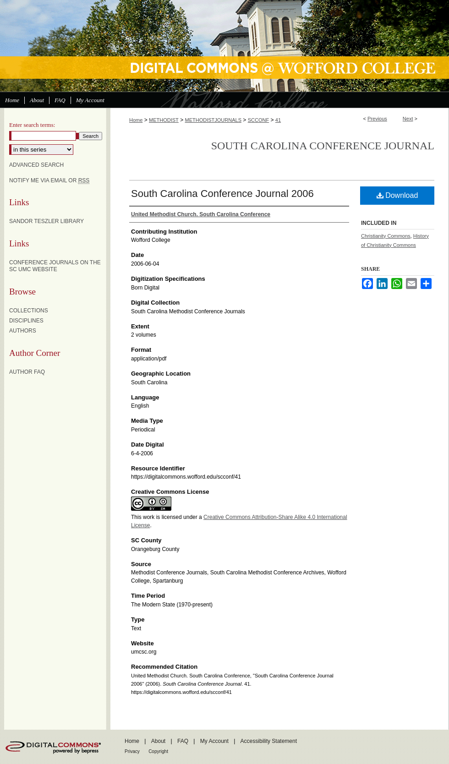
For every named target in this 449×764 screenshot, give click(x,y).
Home (135, 120)
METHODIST (164, 120)
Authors (22, 330)
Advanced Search (36, 165)
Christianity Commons (386, 236)
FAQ (182, 741)
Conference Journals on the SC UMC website (55, 265)
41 (278, 120)
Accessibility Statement (269, 741)
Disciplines (26, 320)
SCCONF (258, 120)
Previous (377, 118)
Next (408, 118)
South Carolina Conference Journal (322, 146)
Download (397, 195)
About (158, 741)
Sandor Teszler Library (46, 221)
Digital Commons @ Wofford (224, 46)
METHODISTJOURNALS (213, 120)
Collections (28, 310)
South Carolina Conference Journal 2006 (222, 193)
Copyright (158, 751)
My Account (214, 741)
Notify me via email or (49, 180)
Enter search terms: (32, 124)
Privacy (132, 751)
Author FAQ (27, 372)
